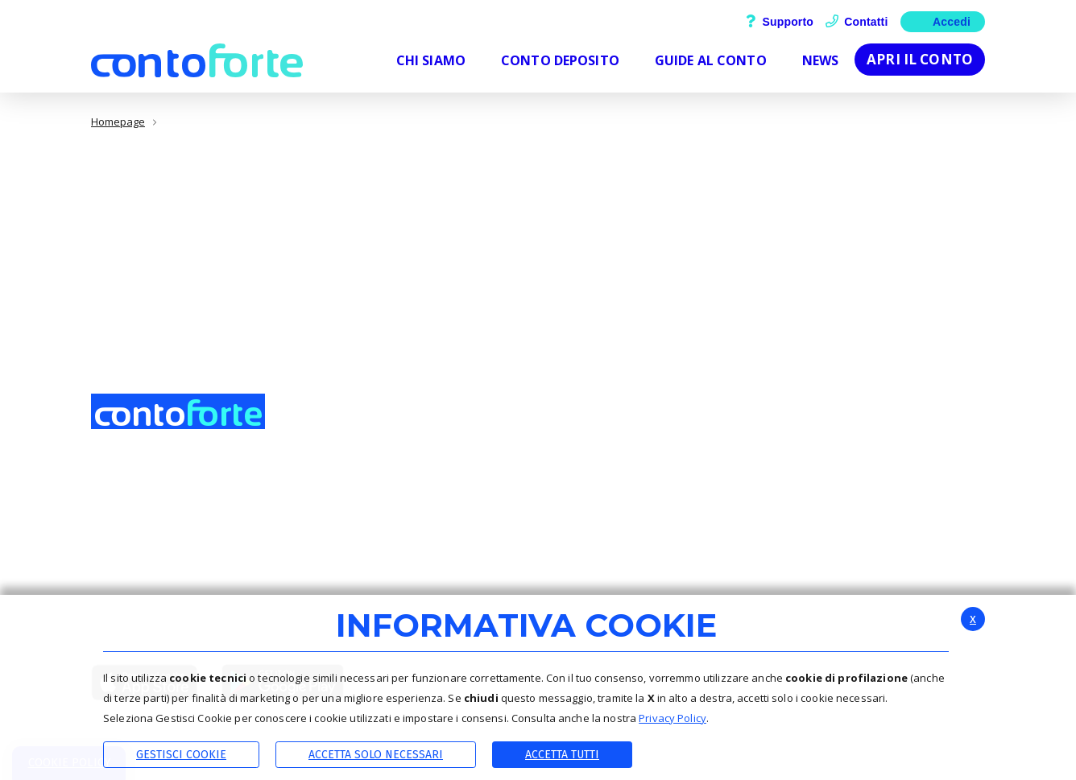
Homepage (118, 122)
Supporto (779, 21)
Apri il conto (920, 59)
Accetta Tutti (562, 754)
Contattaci (704, 486)
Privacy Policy (672, 718)
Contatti (857, 21)
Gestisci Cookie (181, 754)
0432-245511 (138, 568)
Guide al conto (859, 486)
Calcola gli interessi (871, 505)
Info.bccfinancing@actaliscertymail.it (212, 585)
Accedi (942, 20)
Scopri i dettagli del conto (887, 466)
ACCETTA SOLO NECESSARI (375, 754)
